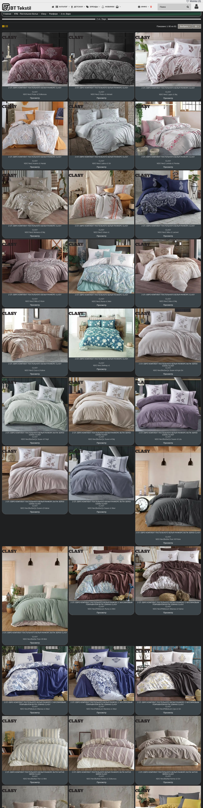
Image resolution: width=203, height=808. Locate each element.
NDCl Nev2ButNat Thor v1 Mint (35, 779)
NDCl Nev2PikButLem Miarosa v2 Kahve (168, 609)
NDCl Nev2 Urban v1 (101, 232)
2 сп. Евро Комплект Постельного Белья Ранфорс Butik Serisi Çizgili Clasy (168, 365)
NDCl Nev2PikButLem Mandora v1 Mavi (101, 709)
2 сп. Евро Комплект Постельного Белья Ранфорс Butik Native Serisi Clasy (34, 773)
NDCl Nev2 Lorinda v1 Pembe (168, 163)
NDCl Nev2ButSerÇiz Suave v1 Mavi (101, 508)
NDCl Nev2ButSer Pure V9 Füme (168, 539)
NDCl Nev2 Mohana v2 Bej (35, 232)
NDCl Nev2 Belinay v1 (101, 365)
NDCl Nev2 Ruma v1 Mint (101, 301)
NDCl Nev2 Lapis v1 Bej (168, 94)
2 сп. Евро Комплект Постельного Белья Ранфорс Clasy (34, 88)
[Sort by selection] (185, 26)
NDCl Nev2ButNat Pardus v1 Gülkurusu (101, 779)
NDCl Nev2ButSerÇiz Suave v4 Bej (101, 439)
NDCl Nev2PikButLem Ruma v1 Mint (101, 609)
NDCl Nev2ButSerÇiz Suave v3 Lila (168, 439)
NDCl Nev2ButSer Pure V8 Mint (35, 639)
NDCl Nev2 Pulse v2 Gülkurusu (35, 94)
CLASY (35, 92)
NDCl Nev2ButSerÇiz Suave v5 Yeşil (35, 439)
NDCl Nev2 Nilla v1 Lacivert (168, 232)
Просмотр (35, 98)
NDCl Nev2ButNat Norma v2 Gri (168, 779)
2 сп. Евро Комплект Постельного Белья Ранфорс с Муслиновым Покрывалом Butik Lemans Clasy (102, 603)
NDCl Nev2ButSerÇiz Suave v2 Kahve (34, 508)
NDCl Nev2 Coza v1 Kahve (35, 370)
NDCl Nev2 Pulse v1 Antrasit (101, 94)
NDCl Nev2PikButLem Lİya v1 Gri (168, 709)
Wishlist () (193, 1)
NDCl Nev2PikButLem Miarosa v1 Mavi (35, 709)
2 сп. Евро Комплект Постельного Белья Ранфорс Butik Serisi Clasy (168, 533)
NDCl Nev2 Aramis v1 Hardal (35, 163)
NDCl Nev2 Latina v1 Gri (101, 163)
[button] (62, 7)
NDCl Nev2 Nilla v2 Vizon (34, 301)
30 (197, 26)
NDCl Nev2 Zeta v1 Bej (168, 301)
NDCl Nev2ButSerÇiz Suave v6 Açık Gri (168, 370)
